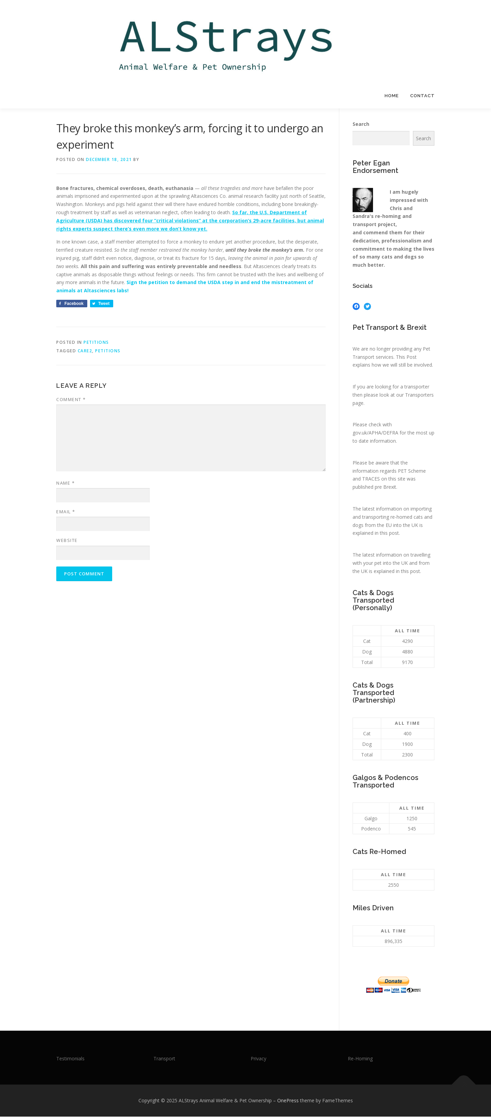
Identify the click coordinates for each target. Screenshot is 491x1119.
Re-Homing (360, 1060)
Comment (71, 402)
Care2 (85, 353)
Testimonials (70, 1060)
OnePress (288, 1103)
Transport (164, 1060)
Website (67, 543)
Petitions (96, 345)
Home (392, 95)
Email (65, 514)
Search (361, 126)
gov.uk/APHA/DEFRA (375, 435)
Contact (422, 95)
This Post (406, 359)
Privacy (258, 1060)
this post (389, 535)
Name (65, 485)
